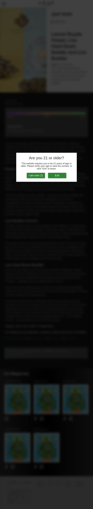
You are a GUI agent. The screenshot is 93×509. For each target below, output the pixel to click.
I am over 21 (36, 175)
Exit (57, 175)
